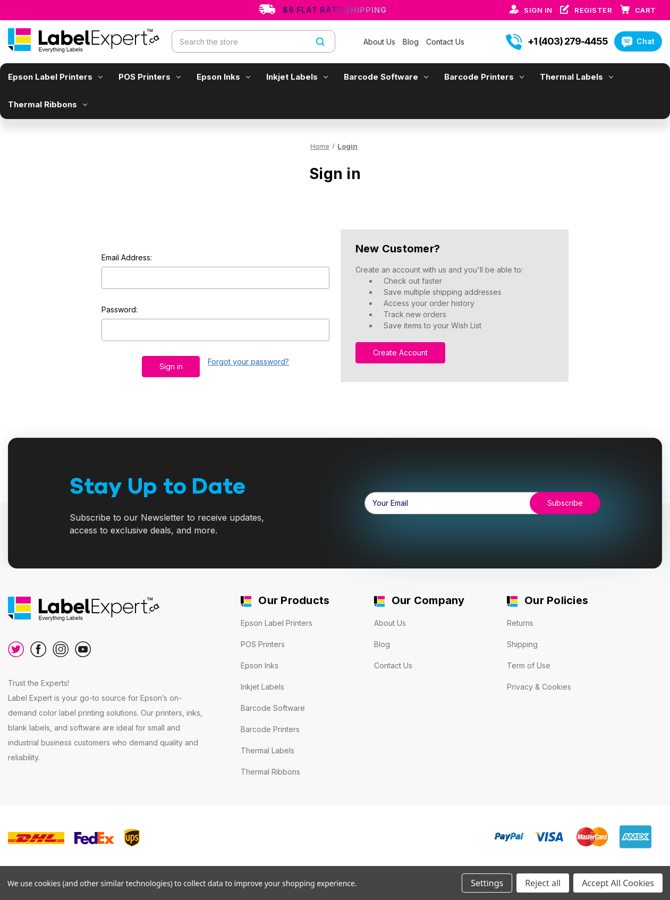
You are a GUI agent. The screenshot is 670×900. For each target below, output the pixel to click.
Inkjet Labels (297, 77)
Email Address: (126, 257)
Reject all (543, 883)
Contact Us (445, 41)
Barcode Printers (484, 77)
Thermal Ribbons (47, 104)
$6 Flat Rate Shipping (335, 9)
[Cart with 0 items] (645, 10)
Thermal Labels (576, 77)
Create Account (400, 352)
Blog (412, 41)
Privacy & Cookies (539, 686)
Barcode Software (386, 77)
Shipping (522, 644)
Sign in (539, 10)
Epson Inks (223, 77)
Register (594, 10)
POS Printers (149, 77)
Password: (119, 309)
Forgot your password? (248, 361)
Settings (487, 883)
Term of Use (528, 665)
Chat (638, 41)
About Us (380, 41)
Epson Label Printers (55, 77)
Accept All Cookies (618, 883)
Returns (520, 622)
